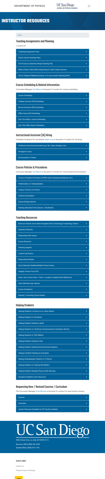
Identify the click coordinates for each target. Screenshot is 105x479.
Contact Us (20, 466)
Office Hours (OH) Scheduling (29, 113)
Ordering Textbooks (25, 230)
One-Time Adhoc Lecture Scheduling (31, 119)
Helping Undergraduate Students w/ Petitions (35, 359)
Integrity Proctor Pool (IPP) (28, 271)
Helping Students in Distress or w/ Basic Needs (36, 311)
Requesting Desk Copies (27, 236)
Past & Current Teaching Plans (29, 58)
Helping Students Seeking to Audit (31, 323)
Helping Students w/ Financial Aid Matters (34, 365)
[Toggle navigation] (89, 6)
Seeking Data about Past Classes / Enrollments (36, 208)
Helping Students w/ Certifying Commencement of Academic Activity (43, 329)
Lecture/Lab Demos (25, 253)
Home (20, 35)
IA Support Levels (25, 152)
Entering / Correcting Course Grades (31, 295)
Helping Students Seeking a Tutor (30, 341)
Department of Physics (29, 6)
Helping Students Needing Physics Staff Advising (36, 371)
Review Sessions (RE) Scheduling (30, 107)
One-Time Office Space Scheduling (31, 125)
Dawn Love (49, 139)
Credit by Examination (26, 196)
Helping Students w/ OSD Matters (31, 335)
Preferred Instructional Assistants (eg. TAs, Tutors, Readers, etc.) (42, 146)
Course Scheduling (25, 95)
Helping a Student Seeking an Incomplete (33, 353)
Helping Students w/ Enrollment (30, 317)
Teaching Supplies (25, 247)
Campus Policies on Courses (29, 190)
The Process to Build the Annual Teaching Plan (35, 64)
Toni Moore (37, 89)
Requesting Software (26, 259)
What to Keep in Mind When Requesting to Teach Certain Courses (42, 70)
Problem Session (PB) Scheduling (31, 101)
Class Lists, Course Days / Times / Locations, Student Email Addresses (45, 277)
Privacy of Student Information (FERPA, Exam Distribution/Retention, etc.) (45, 178)
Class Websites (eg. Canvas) (29, 283)
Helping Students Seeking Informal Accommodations (38, 347)
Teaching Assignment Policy (28, 52)
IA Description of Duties (27, 158)
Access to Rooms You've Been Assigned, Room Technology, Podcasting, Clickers (48, 224)
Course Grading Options (27, 202)
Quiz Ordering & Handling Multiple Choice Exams (36, 265)
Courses (21, 397)
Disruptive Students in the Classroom (32, 377)
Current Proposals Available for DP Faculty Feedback (38, 409)
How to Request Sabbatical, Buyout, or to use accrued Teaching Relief (44, 76)
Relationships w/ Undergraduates (30, 184)
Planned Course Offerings (25, 470)
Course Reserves (24, 242)
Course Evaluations (25, 289)
